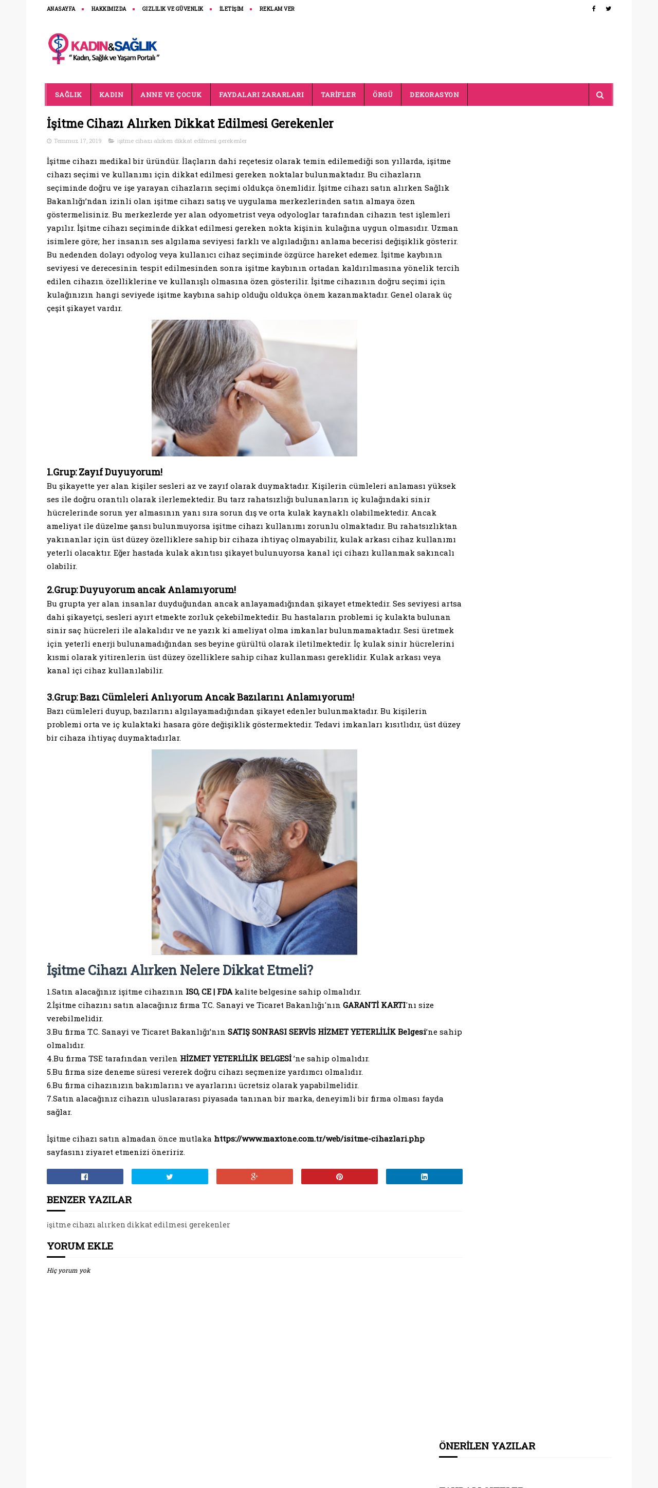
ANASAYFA (61, 9)
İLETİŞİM (232, 9)
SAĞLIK (68, 94)
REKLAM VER (277, 9)
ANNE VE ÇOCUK (171, 94)
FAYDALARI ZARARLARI (261, 94)
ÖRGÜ (383, 94)
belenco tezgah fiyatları (482, 188)
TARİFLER (338, 94)
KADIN (111, 94)
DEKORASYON (434, 94)
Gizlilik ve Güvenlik (173, 9)
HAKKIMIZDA (109, 9)
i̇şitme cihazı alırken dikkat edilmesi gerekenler (182, 141)
